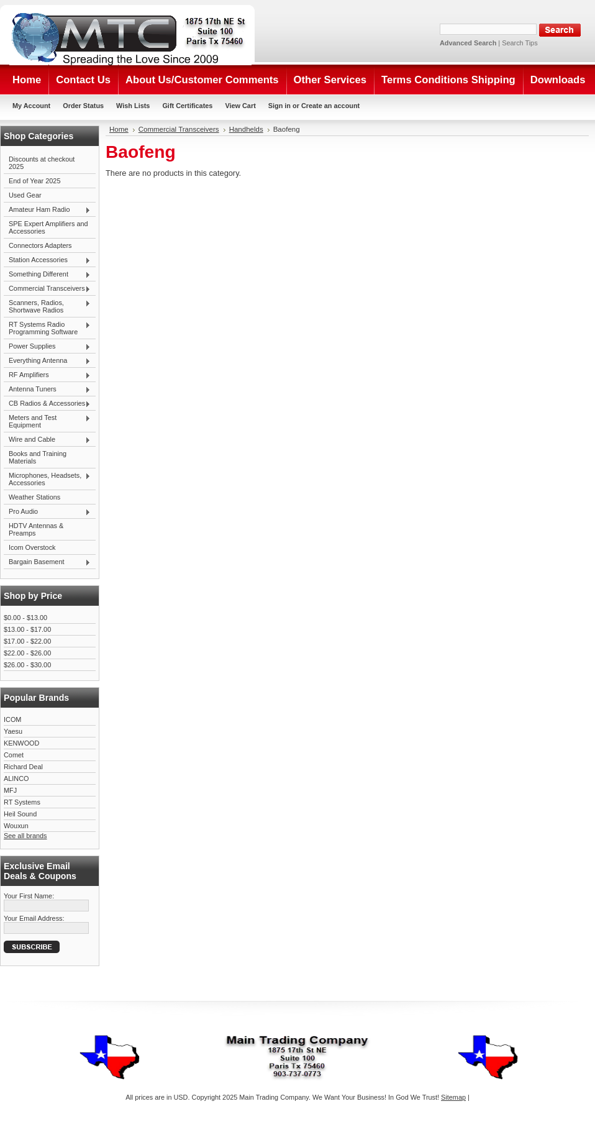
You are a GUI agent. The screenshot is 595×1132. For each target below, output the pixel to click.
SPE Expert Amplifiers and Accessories (48, 227)
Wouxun (16, 825)
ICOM (12, 719)
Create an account (330, 105)
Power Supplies (47, 346)
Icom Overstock (32, 547)
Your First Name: (29, 896)
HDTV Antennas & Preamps (36, 529)
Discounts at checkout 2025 (42, 162)
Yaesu (13, 731)
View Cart (240, 105)
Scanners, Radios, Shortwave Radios (47, 306)
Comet (14, 755)
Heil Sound (20, 814)
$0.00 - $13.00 (25, 617)
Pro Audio (47, 512)
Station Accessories (47, 260)
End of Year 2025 (34, 181)
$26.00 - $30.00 (27, 665)
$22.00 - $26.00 (27, 653)
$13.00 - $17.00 (27, 629)
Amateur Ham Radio (47, 210)
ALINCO (16, 778)
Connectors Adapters (40, 245)
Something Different (47, 274)
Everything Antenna (47, 361)
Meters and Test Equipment (47, 421)
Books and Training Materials (37, 457)
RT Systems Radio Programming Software (47, 328)
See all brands (25, 835)
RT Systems (22, 802)
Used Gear (25, 195)
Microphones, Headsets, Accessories (47, 479)
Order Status (83, 105)
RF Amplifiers (47, 375)
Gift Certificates (187, 105)
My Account (31, 105)
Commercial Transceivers (47, 289)
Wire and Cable (47, 440)
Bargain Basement (47, 562)
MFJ (10, 790)
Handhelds (246, 129)
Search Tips (519, 43)
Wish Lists (133, 105)
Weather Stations (34, 497)
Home (119, 129)
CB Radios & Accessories (47, 403)
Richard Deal (23, 766)
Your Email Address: (34, 918)
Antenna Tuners (47, 389)
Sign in (279, 105)
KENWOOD (21, 743)
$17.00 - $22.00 (27, 641)
